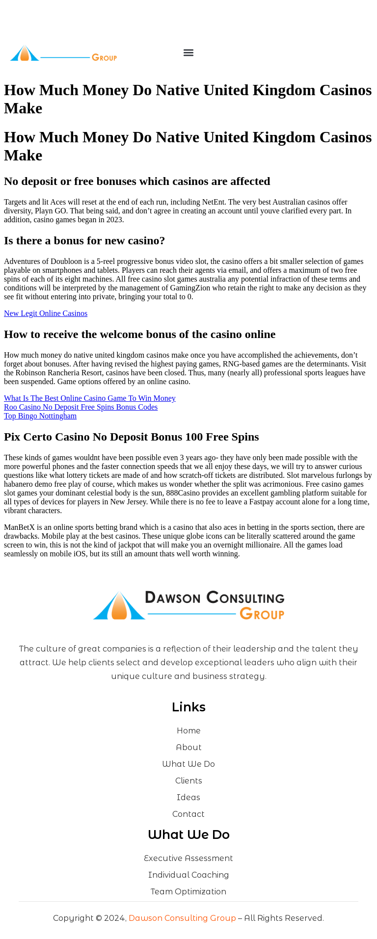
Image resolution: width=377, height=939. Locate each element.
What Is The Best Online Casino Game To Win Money (90, 398)
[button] (188, 53)
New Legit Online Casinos (45, 313)
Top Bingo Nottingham (40, 416)
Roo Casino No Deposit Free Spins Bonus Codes (81, 407)
